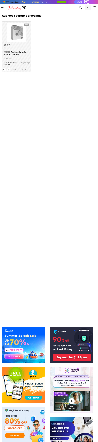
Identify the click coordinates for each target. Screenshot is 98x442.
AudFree (7, 64)
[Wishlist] (94, 7)
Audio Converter (10, 62)
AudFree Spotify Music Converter (15, 53)
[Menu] (3, 7)
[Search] (80, 7)
